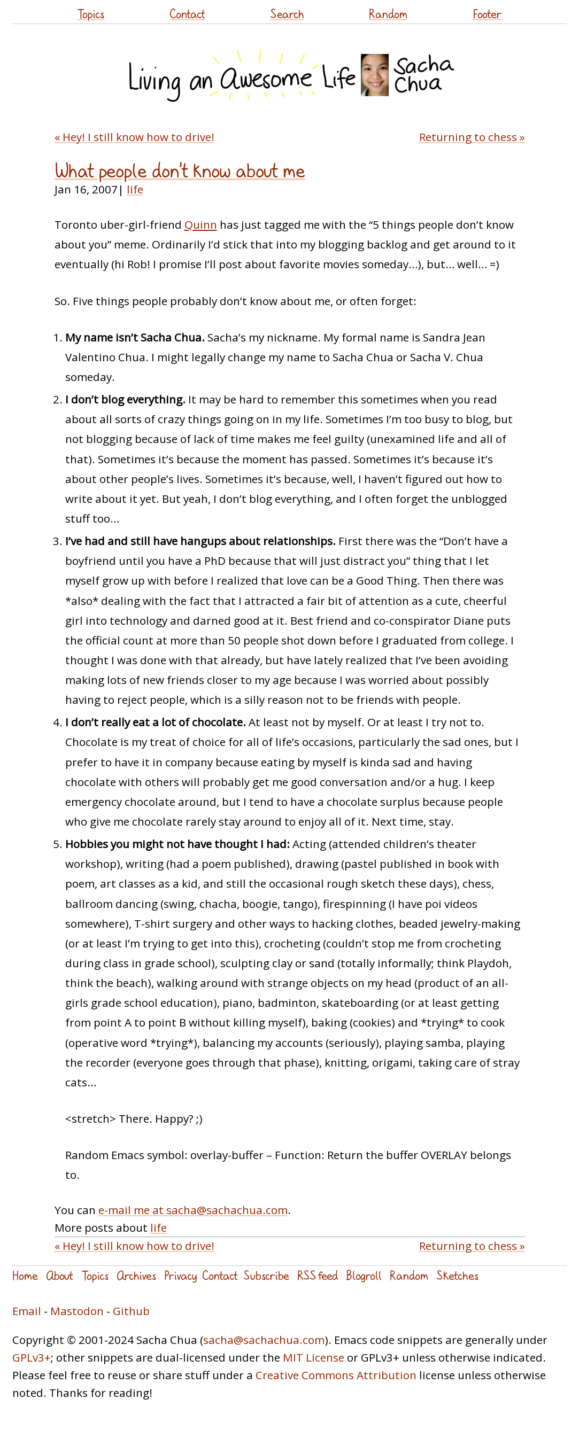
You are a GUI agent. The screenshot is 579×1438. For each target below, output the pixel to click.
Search (287, 13)
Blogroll (364, 1275)
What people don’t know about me (180, 170)
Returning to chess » (472, 136)
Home (25, 1275)
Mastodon (77, 1310)
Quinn (200, 224)
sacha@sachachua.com (264, 1339)
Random (388, 13)
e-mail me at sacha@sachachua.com (193, 1209)
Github (131, 1310)
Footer (487, 13)
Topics (90, 13)
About (59, 1275)
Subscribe (266, 1275)
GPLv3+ (31, 1357)
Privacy (180, 1275)
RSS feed (317, 1275)
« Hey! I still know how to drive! (134, 136)
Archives (136, 1275)
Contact (187, 13)
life (135, 189)
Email (26, 1310)
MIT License (313, 1357)
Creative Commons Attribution (336, 1374)
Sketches (457, 1275)
